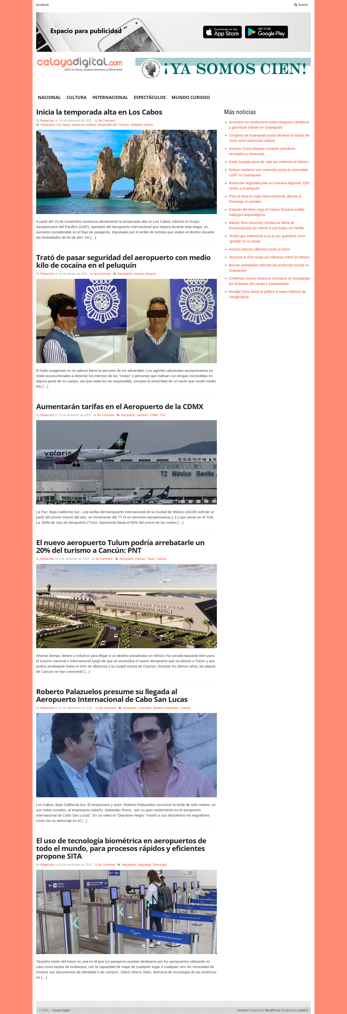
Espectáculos (150, 97)
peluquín (150, 273)
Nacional (49, 97)
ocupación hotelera (84, 124)
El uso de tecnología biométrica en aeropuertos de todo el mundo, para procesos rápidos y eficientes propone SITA (121, 848)
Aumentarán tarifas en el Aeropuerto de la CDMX (119, 406)
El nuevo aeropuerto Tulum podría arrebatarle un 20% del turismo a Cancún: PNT (120, 546)
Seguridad (144, 864)
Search (301, 5)
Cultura (77, 97)
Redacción (47, 120)
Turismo (124, 124)
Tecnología (160, 864)
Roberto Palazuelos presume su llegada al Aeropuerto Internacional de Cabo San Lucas (111, 695)
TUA (163, 415)
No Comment (106, 120)
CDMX (154, 415)
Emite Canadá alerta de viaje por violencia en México (268, 162)
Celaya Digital (60, 1010)
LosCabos (145, 708)
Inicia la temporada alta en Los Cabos (99, 112)
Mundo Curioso (191, 97)
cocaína (138, 273)
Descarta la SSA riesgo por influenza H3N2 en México (269, 257)
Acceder (242, 1010)
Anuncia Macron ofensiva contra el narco (259, 249)
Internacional (110, 97)
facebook (42, 5)
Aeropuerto (47, 124)
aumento (142, 415)
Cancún (140, 559)
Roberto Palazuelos (166, 708)
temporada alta (107, 124)
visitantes (137, 124)
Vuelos (148, 124)
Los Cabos (63, 124)
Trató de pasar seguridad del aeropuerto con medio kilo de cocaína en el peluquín (123, 261)
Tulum (151, 559)
